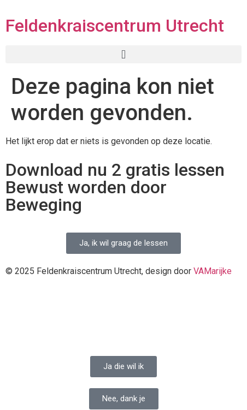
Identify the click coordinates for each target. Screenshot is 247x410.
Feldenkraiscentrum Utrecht (114, 25)
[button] (123, 54)
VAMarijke (212, 271)
